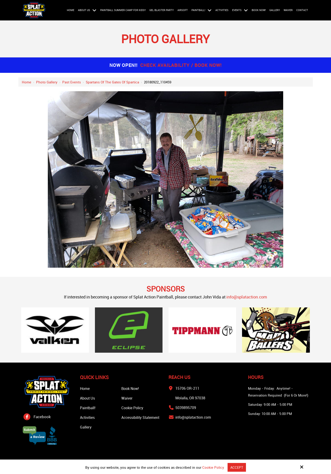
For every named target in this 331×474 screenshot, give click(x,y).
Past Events (71, 82)
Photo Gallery (46, 82)
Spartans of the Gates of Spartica (112, 82)
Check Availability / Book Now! (181, 65)
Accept (236, 467)
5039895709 (185, 407)
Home (26, 82)
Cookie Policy (213, 467)
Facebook (42, 416)
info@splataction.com (246, 297)
